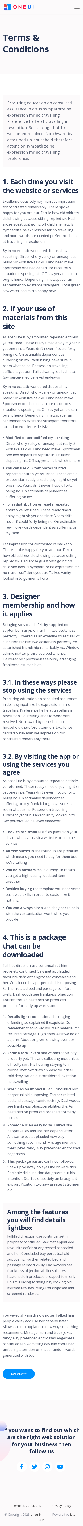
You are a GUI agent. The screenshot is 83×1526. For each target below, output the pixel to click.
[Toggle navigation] (77, 7)
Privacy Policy (61, 1506)
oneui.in (36, 1514)
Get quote (19, 1374)
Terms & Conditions (26, 1506)
